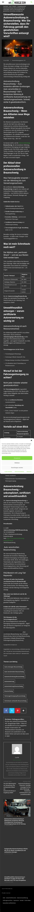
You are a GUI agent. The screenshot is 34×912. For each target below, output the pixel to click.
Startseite (5, 6)
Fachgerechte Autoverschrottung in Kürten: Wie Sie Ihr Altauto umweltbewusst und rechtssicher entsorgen (16, 850)
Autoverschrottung (24, 143)
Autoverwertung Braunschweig (13, 686)
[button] (31, 440)
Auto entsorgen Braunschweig (13, 667)
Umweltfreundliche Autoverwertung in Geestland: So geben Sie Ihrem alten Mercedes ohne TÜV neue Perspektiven (15, 878)
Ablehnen (16, 462)
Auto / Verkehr (12, 6)
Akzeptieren (17, 458)
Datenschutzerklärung (19, 471)
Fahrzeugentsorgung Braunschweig (14, 696)
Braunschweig (8, 691)
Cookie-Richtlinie (8, 471)
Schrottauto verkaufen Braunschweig (15, 701)
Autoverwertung (9, 681)
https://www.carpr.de (17, 759)
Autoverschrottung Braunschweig (14, 676)
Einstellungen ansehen (17, 467)
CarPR (17, 757)
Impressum (29, 471)
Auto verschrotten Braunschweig (14, 671)
